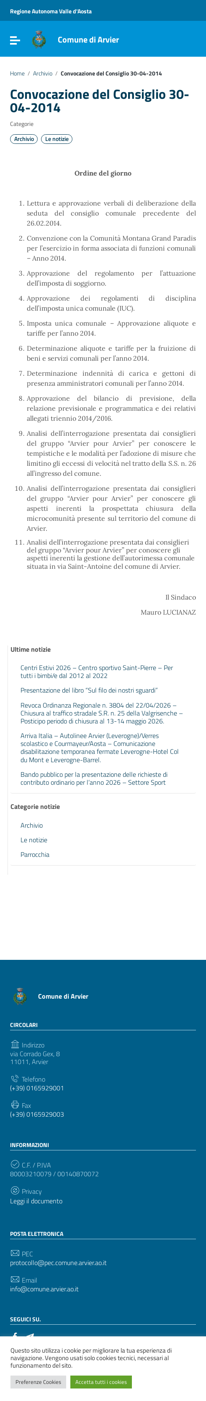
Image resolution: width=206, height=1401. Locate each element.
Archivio (42, 73)
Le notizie (57, 138)
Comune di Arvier (88, 39)
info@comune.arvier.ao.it (44, 1289)
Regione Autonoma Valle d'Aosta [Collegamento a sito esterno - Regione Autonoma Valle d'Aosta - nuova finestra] (51, 11)
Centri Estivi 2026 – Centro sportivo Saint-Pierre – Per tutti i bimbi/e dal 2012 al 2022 (97, 671)
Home (17, 73)
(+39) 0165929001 (37, 1088)
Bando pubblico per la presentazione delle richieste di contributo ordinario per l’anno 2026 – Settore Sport (94, 778)
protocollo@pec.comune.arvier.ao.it (58, 1263)
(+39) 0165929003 (37, 1114)
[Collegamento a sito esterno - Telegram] (30, 1336)
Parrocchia (35, 854)
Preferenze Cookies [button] (38, 1382)
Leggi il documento (36, 1201)
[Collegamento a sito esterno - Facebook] (15, 1336)
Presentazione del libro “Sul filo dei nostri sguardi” (89, 690)
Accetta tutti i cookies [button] (101, 1382)
